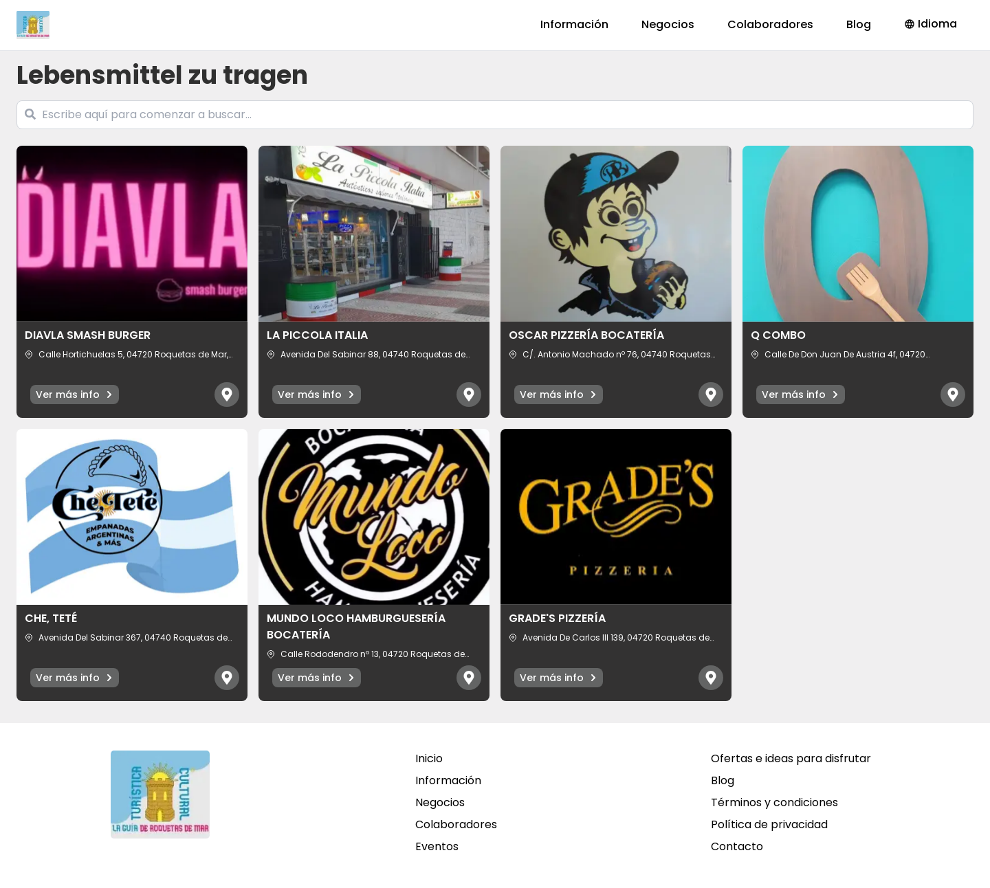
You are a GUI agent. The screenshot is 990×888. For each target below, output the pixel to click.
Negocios (667, 24)
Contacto (737, 846)
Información (574, 24)
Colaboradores (770, 24)
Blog (858, 24)
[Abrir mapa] (226, 394)
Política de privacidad (769, 824)
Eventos (437, 846)
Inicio (429, 758)
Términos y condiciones (774, 802)
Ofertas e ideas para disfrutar (791, 758)
